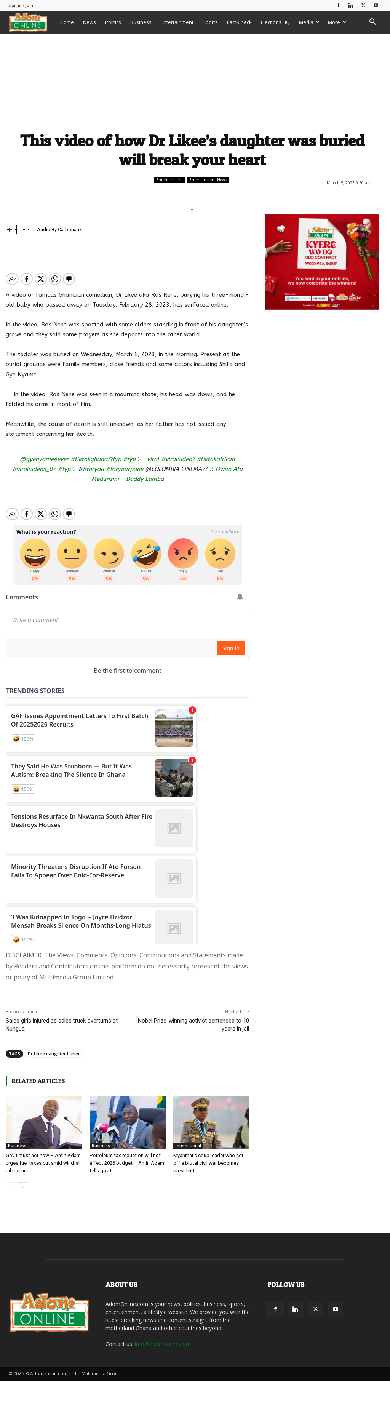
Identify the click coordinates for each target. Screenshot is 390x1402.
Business (141, 22)
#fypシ (67, 469)
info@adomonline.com (163, 1337)
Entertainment (177, 22)
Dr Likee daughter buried (54, 1047)
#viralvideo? (178, 459)
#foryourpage (124, 469)
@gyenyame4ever (44, 459)
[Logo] (32, 22)
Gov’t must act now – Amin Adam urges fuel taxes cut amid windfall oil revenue (43, 1156)
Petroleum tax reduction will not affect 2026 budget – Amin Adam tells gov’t (126, 1156)
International (188, 1139)
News (89, 22)
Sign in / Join (20, 5)
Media (309, 22)
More (337, 22)
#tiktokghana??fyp (95, 459)
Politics (113, 22)
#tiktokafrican (216, 459)
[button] (372, 22)
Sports (210, 22)
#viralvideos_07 (34, 469)
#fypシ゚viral (141, 459)
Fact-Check (239, 22)
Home (67, 22)
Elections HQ (275, 22)
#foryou (93, 469)
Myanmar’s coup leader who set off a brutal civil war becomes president (208, 1156)
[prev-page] (10, 1181)
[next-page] (22, 1181)
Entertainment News (208, 180)
